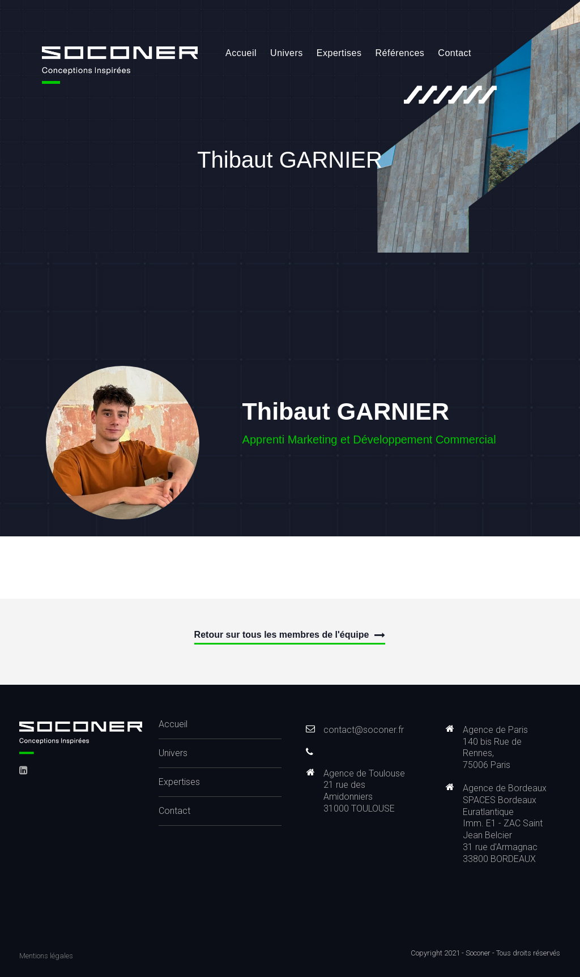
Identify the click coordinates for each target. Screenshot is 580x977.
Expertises (339, 53)
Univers (286, 53)
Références (400, 53)
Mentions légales (46, 956)
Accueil (241, 53)
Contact (454, 53)
